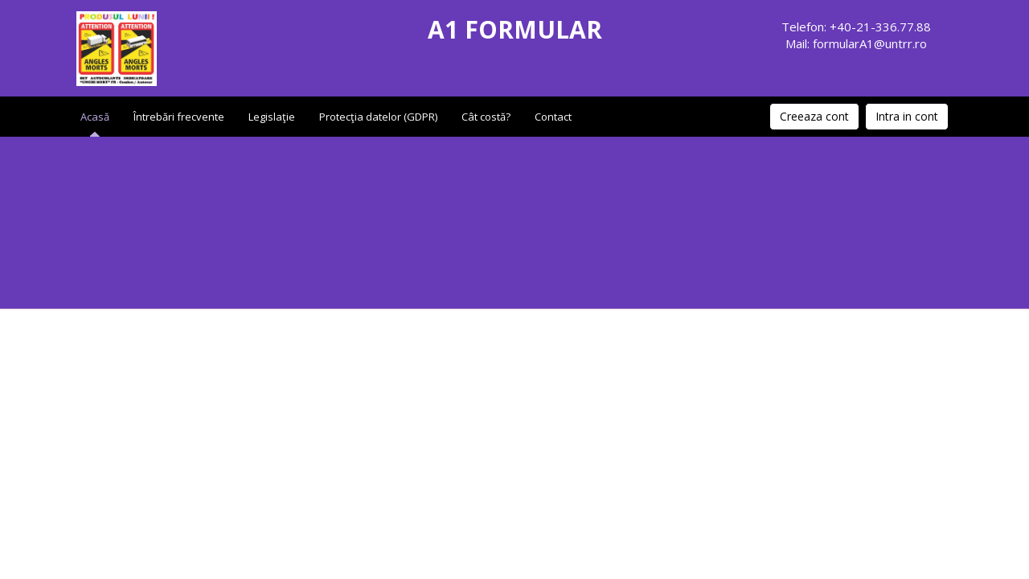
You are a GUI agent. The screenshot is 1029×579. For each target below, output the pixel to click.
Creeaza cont (814, 116)
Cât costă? (485, 116)
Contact (553, 116)
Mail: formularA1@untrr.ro (856, 43)
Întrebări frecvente (178, 116)
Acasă (94, 116)
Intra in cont (906, 116)
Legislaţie (271, 116)
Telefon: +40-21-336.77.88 (856, 26)
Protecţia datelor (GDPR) (378, 116)
